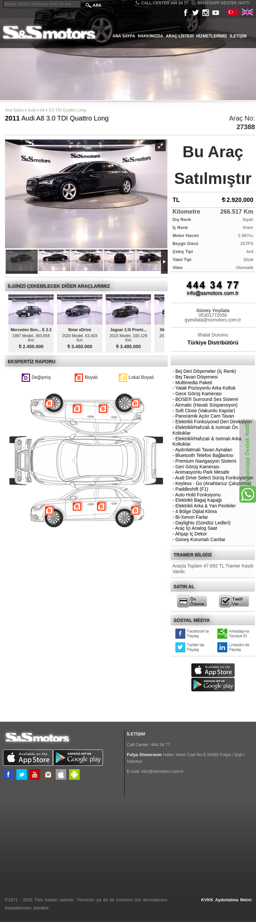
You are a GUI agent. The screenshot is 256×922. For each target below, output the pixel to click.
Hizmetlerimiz (211, 36)
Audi (32, 110)
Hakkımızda (150, 36)
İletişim (238, 36)
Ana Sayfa (124, 36)
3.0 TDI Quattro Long (67, 110)
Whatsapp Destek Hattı (221, 2)
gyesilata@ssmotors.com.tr (213, 319)
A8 (43, 110)
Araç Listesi (179, 36)
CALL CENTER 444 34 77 (162, 2)
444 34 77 (160, 744)
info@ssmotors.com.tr (162, 771)
